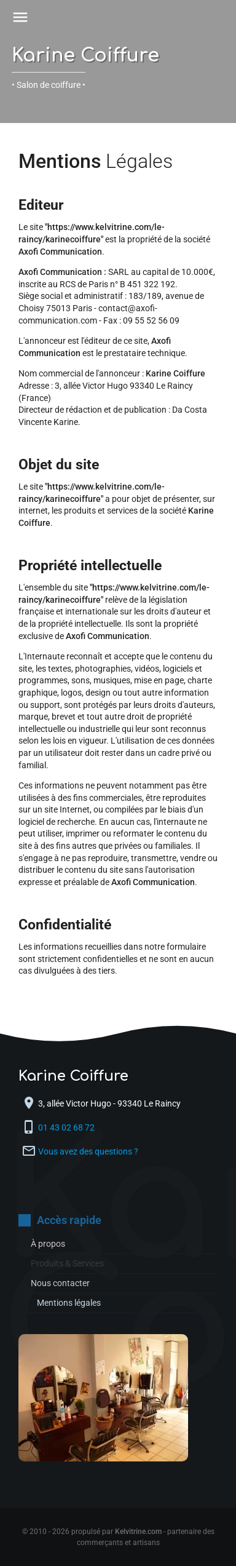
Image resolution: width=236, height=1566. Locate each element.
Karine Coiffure (85, 56)
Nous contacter (60, 1283)
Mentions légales (69, 1303)
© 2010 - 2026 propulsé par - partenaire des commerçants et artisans (118, 1537)
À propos (48, 1244)
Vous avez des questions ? (88, 1151)
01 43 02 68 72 (67, 1127)
